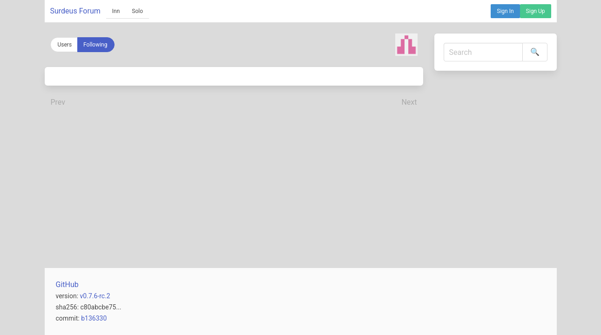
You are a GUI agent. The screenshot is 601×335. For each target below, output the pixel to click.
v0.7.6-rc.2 (95, 296)
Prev (58, 102)
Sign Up (535, 11)
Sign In (505, 11)
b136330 (94, 318)
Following (95, 44)
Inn (116, 11)
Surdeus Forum (75, 11)
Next (409, 102)
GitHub (67, 284)
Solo (137, 11)
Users (65, 44)
